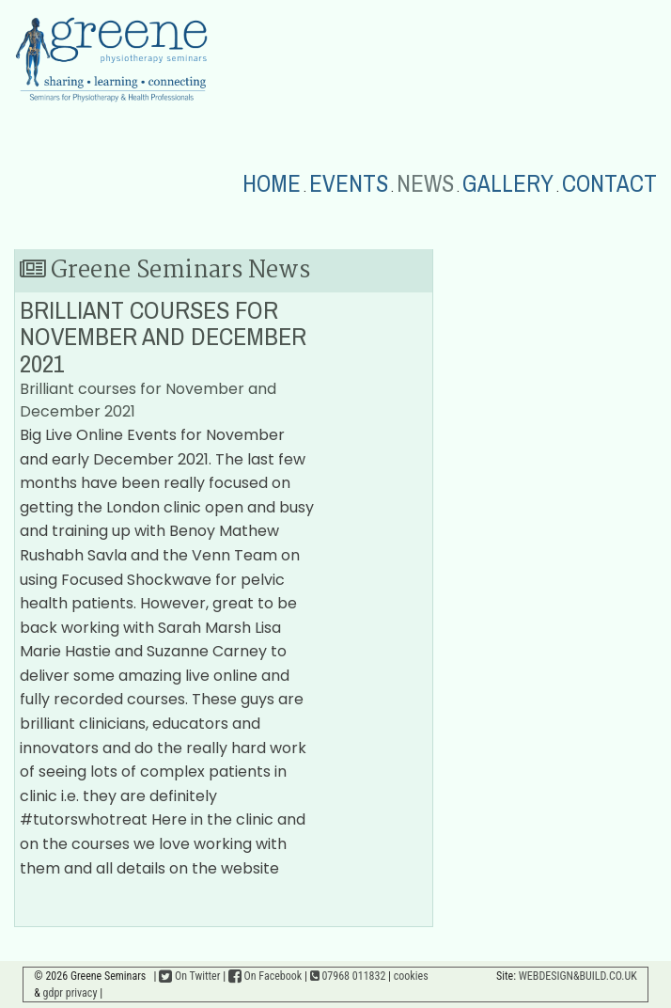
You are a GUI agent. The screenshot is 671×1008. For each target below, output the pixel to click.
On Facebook (265, 976)
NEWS (425, 184)
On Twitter (189, 976)
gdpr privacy (70, 993)
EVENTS (348, 184)
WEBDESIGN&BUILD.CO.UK (578, 976)
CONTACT (609, 184)
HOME (271, 184)
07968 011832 (348, 976)
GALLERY (508, 184)
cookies (411, 976)
